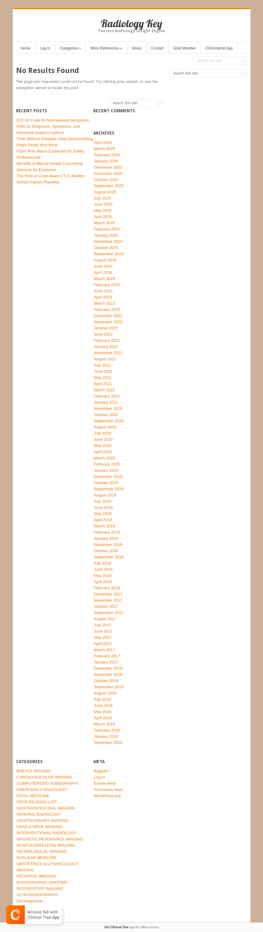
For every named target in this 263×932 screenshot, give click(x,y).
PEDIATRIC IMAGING (36, 876)
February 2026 (107, 154)
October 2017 (106, 606)
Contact (157, 48)
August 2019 (105, 495)
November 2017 (108, 600)
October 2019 (106, 482)
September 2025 (109, 185)
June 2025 (103, 204)
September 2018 (109, 557)
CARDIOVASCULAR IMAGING (44, 777)
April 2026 (103, 142)
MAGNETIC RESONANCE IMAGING (50, 839)
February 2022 (107, 340)
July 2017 (102, 625)
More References (106, 48)
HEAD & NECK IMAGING (39, 826)
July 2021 (102, 365)
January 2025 (106, 235)
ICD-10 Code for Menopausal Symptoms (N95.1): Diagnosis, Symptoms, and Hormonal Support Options (53, 126)
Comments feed (108, 789)
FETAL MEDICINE (33, 795)
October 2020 (106, 414)
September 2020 (109, 421)
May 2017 (103, 637)
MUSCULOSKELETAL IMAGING (46, 845)
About (136, 48)
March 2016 (104, 724)
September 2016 (109, 687)
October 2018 (106, 550)
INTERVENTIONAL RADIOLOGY (46, 833)
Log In (45, 48)
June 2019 (103, 507)
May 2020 (103, 445)
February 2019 (107, 532)
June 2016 (103, 705)
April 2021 (103, 383)
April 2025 (103, 216)
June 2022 (103, 334)
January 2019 (106, 538)
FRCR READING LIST (37, 802)
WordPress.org (107, 795)
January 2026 (106, 161)
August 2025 (105, 192)
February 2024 (107, 284)
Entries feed (104, 783)
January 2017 (106, 662)
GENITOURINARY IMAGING (43, 820)
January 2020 (106, 470)
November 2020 (108, 408)
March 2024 (104, 278)
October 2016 (106, 680)
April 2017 (103, 643)
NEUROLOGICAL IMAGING (42, 851)
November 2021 (108, 352)
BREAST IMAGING (34, 771)
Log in (99, 777)
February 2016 (107, 730)
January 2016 (106, 736)
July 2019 (102, 501)
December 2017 (108, 594)
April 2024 (103, 272)
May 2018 (103, 575)
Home (26, 48)
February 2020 (107, 464)
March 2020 (104, 458)
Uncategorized (30, 901)
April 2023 (103, 297)
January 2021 (106, 402)
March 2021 (104, 390)
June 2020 (103, 439)
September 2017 (109, 612)
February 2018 (107, 588)
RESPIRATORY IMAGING (40, 888)
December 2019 (108, 476)
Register (101, 771)
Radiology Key (131, 23)
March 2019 (104, 526)
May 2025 (103, 210)
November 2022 (108, 322)
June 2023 (103, 291)
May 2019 (103, 513)
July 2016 (102, 699)
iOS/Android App (219, 48)
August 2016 (105, 693)
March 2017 (104, 649)
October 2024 (106, 247)
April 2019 (103, 520)
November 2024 (108, 241)
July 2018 (102, 563)
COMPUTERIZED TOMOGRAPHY (48, 783)
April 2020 (103, 451)
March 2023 (104, 303)
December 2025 (108, 167)
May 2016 (103, 711)
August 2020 (105, 427)
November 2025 (108, 173)
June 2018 (103, 569)
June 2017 (103, 631)
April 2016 (103, 717)
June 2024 (103, 266)
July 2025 (102, 198)
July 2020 (102, 433)
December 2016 (108, 668)
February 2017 (107, 656)
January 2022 (106, 346)
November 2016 (108, 674)
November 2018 (108, 544)
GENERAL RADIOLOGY (39, 814)
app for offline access (131, 927)
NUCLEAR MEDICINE (37, 857)
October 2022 (106, 328)
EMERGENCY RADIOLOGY (42, 789)
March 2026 (104, 148)
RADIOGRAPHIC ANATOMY (42, 882)
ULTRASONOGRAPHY (37, 894)
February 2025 (107, 229)
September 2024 (109, 253)
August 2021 (105, 359)
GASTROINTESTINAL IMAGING (46, 808)
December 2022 (108, 315)
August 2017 (105, 618)
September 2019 (109, 489)
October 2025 (106, 179)
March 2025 (104, 223)
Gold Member (184, 48)
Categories (70, 48)
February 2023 (107, 309)
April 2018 (103, 581)
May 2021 (103, 377)
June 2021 (103, 371)
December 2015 (108, 742)
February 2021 (107, 396)
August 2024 (105, 260)
